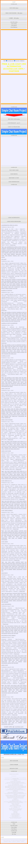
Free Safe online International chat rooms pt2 (15, 784)
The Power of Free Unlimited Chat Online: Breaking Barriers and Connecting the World (15, 783)
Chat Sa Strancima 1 (15, 816)
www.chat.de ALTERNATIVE (15, 807)
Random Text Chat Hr (15, 800)
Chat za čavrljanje (15, 804)
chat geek (6, 602)
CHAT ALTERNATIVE (14, 217)
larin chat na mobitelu (21, 508)
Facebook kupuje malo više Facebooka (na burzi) (15, 789)
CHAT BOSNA (14, 174)
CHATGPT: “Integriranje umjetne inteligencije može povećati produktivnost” (15, 790)
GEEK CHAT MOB (13, 252)
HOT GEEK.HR (14, 760)
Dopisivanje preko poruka (15, 814)
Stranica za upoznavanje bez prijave (15, 806)
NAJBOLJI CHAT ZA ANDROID (19, 249)
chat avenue (4, 286)
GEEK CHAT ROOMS (8, 282)
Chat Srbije (14, 23)
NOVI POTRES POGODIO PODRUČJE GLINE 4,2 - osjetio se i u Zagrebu (15, 801)
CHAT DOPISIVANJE (14, 181)
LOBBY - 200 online (14, 18)
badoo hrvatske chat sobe (11, 288)
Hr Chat (14, 834)
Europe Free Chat (15, 810)
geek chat (10, 286)
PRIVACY (18, 841)
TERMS (22, 841)
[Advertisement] (14, 44)
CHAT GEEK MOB (11, 471)
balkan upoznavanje (17, 569)
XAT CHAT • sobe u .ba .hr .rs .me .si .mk (15, 808)
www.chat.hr (18, 254)
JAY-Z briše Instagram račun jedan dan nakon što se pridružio (15, 795)
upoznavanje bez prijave (7, 386)
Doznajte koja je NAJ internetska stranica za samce (15, 797)
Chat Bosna (15, 811)
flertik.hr (3, 288)
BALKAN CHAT (14, 768)
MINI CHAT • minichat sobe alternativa (15, 809)
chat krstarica (8, 255)
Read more (13, 245)
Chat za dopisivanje (15, 815)
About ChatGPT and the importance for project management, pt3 (15, 786)
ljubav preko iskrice (15, 448)
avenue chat (10, 633)
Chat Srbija (15, 812)
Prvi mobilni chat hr (15, 799)
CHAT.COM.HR (14, 764)
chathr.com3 (22, 478)
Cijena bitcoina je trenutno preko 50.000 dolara (15, 802)
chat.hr (22, 255)
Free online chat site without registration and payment (15, 782)
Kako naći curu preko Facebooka (15, 818)
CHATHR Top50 (5, 285)
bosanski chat (17, 321)
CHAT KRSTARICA (6, 604)
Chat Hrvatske (13, 22)
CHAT (13, 2)
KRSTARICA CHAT (14, 177)
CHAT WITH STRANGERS (14, 221)
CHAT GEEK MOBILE (9, 254)
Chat (14, 823)
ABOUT (10, 841)
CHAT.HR (3, 695)
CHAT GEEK (4, 541)
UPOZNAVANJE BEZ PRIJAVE (14, 248)
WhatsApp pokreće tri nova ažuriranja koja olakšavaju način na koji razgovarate (15, 794)
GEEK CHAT (4, 665)
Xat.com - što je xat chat (15, 803)
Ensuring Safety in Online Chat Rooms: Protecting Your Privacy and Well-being (15, 780)
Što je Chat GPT (15, 791)
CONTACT (14, 841)
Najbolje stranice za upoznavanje (15, 805)
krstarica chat (16, 255)
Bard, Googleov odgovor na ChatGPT (15, 788)
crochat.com (14, 4)
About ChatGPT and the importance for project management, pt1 (15, 787)
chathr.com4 (10, 724)
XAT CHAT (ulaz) (14, 8)
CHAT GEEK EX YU (13, 347)
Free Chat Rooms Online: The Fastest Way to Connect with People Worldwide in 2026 (15, 778)
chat (5, 247)
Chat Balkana (14, 27)
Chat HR (14, 832)
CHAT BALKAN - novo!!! (14, 123)
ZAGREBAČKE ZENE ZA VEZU (9, 225)
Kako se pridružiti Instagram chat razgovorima (15, 792)
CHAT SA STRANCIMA (14, 126)
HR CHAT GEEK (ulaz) (14, 119)
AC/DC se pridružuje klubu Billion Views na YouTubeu (15, 796)
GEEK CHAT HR (19, 251)
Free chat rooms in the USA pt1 (15, 781)
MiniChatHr (15, 798)
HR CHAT (24, 248)
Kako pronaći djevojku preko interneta (15, 817)
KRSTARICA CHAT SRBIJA (8, 635)
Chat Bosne (14, 25)
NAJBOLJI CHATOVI (6, 249)
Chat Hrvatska (13, 825)
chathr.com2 (13, 353)
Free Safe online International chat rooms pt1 (15, 785)
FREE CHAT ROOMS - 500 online (14, 13)
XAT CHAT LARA (14, 170)
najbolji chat (7, 417)
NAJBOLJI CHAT (5, 251)
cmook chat (24, 286)
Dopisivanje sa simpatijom (15, 813)
